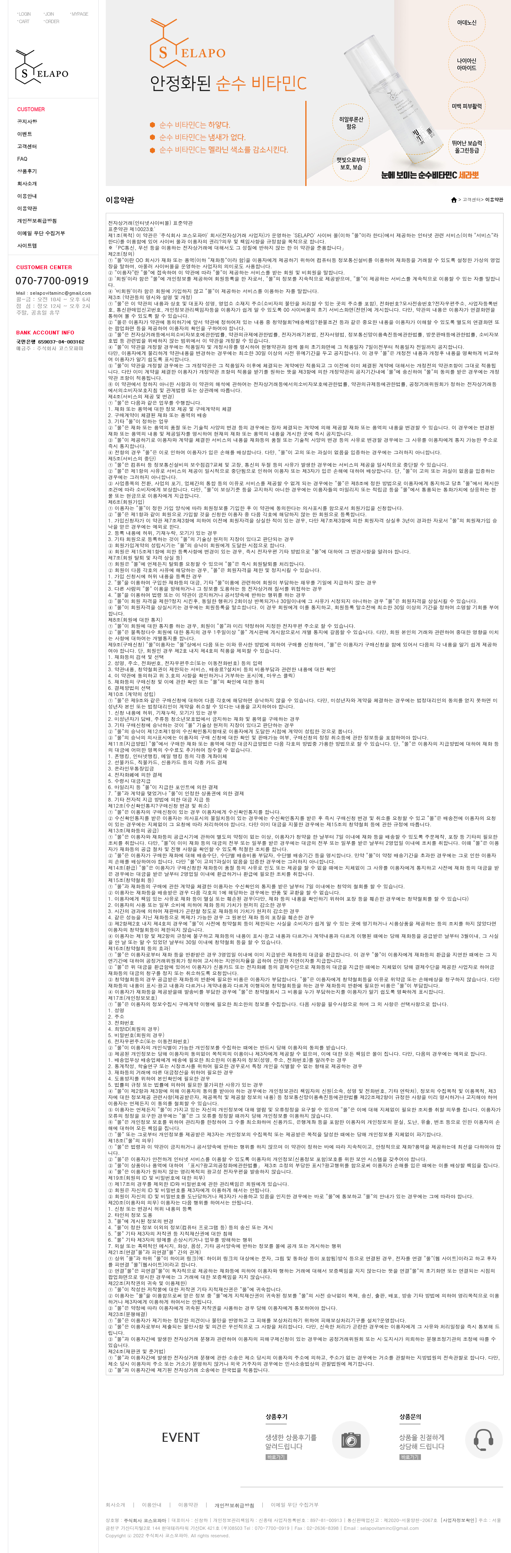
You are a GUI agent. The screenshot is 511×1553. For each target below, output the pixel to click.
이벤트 (24, 134)
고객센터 (27, 146)
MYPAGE (80, 14)
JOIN (49, 14)
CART (24, 21)
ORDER (52, 21)
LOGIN (25, 14)
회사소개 (27, 183)
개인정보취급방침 (37, 220)
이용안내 (27, 196)
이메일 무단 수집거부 (41, 233)
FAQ (22, 158)
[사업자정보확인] (459, 1520)
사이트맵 (27, 245)
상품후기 (27, 171)
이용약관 (27, 208)
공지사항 (27, 121)
